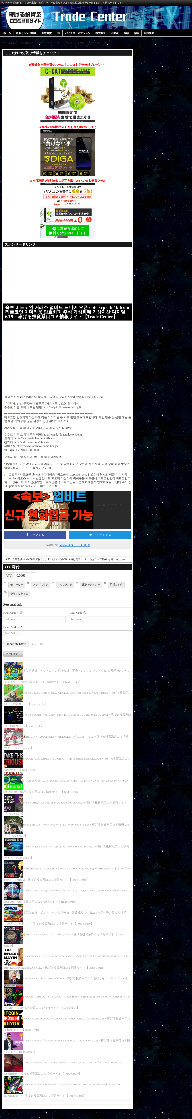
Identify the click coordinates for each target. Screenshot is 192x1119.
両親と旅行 (116, 589)
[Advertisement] (67, 277)
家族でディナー (91, 589)
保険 (137, 33)
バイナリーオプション (78, 33)
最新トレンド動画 (26, 33)
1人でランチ (65, 589)
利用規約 (151, 33)
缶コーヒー (16, 589)
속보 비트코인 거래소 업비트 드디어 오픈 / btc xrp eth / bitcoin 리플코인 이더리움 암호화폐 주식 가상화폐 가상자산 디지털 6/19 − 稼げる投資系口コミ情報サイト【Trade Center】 (67, 314)
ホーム (7, 33)
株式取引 (102, 33)
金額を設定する (19, 598)
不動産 (116, 33)
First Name (12, 618)
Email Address (14, 632)
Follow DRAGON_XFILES (74, 550)
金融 (127, 33)
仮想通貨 (47, 33)
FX (59, 33)
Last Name (78, 618)
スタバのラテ (40, 589)
